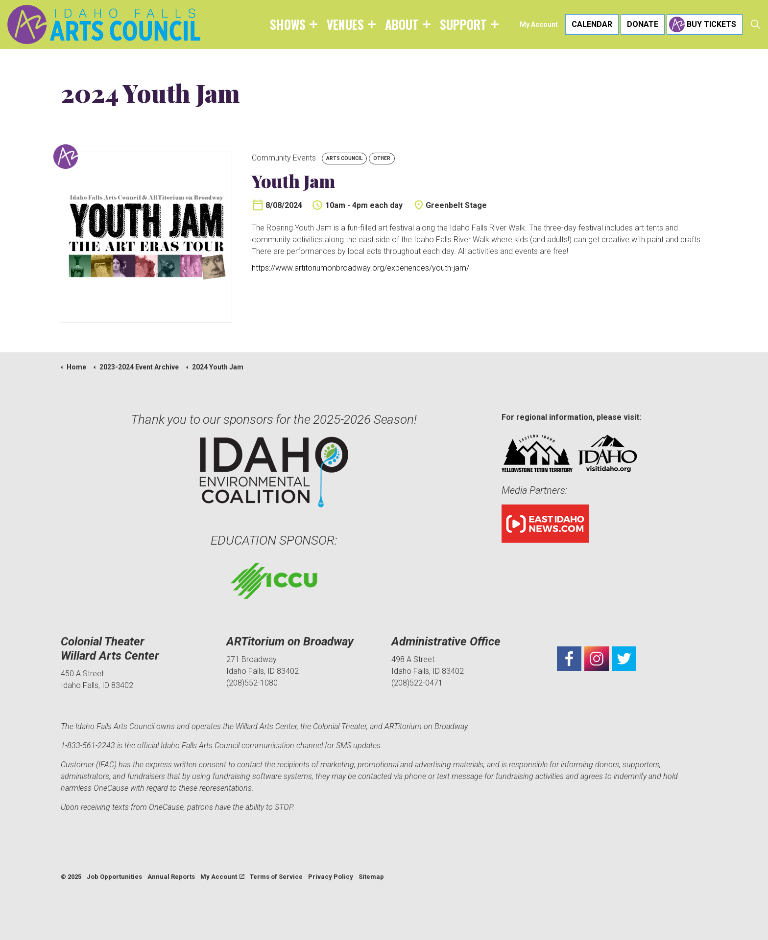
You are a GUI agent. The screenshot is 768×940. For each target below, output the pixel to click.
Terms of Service (276, 876)
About (402, 24)
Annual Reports (171, 876)
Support (463, 24)
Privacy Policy (330, 876)
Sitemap (371, 876)
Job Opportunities (114, 876)
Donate (642, 24)
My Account (539, 24)
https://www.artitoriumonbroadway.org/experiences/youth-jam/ (360, 268)
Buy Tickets (704, 24)
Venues (345, 24)
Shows (288, 24)
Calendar (592, 24)
